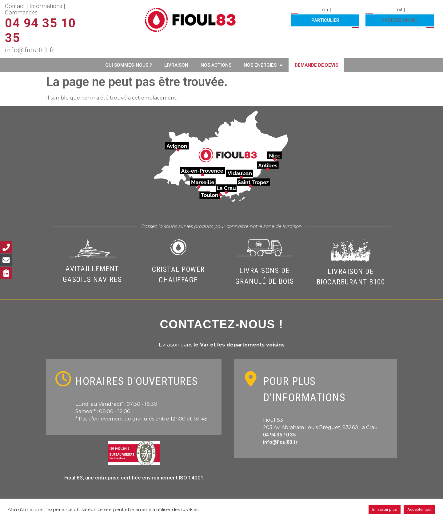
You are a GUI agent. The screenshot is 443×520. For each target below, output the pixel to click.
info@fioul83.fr (280, 442)
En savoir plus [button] (384, 509)
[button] (325, 19)
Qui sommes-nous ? (128, 65)
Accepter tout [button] (419, 509)
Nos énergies (263, 65)
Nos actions (216, 65)
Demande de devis (316, 65)
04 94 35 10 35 (279, 435)
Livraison (176, 65)
